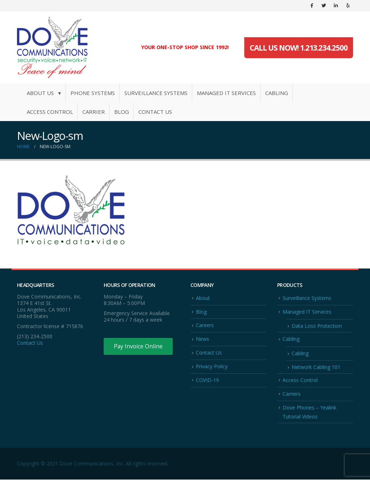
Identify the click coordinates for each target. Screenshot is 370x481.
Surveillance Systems (156, 92)
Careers (205, 325)
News (202, 339)
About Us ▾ (44, 92)
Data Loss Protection (317, 326)
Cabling (276, 92)
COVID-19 (207, 380)
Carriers (292, 394)
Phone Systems (92, 92)
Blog (121, 111)
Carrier (93, 111)
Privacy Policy (212, 367)
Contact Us (155, 111)
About (203, 298)
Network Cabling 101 (316, 367)
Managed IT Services (226, 92)
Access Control (50, 111)
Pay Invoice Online (139, 347)
